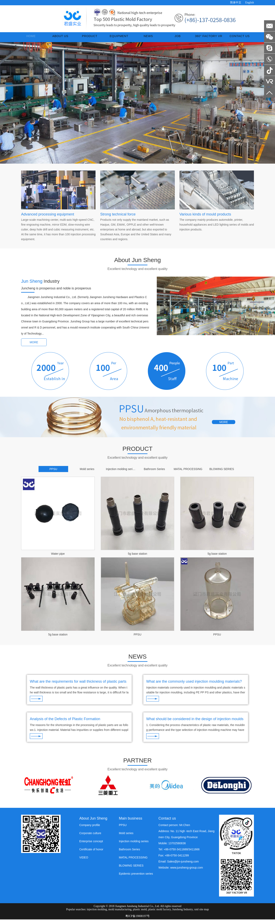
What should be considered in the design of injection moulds (194, 720)
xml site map (201, 909)
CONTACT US (238, 38)
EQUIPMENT (115, 38)
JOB (170, 38)
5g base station (137, 556)
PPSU (137, 636)
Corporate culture (90, 833)
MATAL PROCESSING (133, 857)
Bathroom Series (129, 849)
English (249, 2)
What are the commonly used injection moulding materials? (194, 684)
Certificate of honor (91, 849)
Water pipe (58, 556)
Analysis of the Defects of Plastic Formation (65, 720)
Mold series (126, 833)
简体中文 (235, 2)
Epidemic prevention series (136, 874)
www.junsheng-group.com (186, 868)
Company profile (89, 825)
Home (34, 38)
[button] (132, 162)
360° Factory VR (203, 38)
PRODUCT (88, 38)
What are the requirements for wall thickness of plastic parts (78, 684)
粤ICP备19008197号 (137, 916)
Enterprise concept (91, 841)
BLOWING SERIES (131, 866)
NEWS (143, 38)
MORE (34, 344)
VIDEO (83, 857)
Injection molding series (133, 841)
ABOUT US (61, 38)
